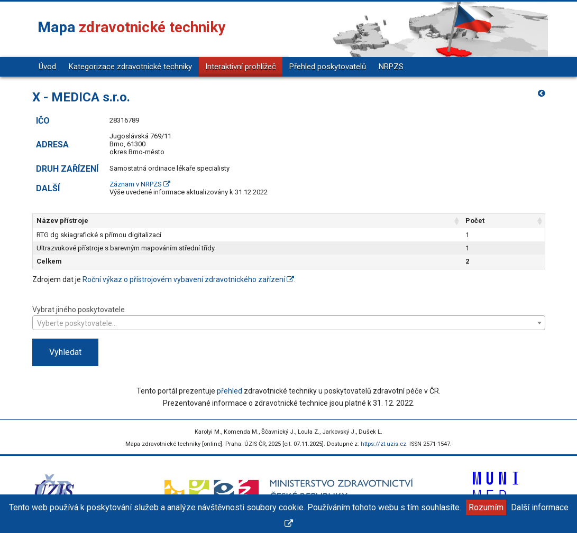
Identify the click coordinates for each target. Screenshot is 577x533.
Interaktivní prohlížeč (240, 66)
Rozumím (486, 507)
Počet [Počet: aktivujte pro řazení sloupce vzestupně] (474, 221)
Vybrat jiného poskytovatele (288, 317)
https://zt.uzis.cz (383, 444)
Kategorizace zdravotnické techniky (130, 66)
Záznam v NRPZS (139, 184)
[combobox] (288, 322)
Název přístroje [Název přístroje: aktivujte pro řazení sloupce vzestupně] (62, 221)
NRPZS (391, 66)
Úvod (47, 66)
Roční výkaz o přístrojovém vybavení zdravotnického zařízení (188, 279)
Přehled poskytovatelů (327, 66)
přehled (229, 391)
